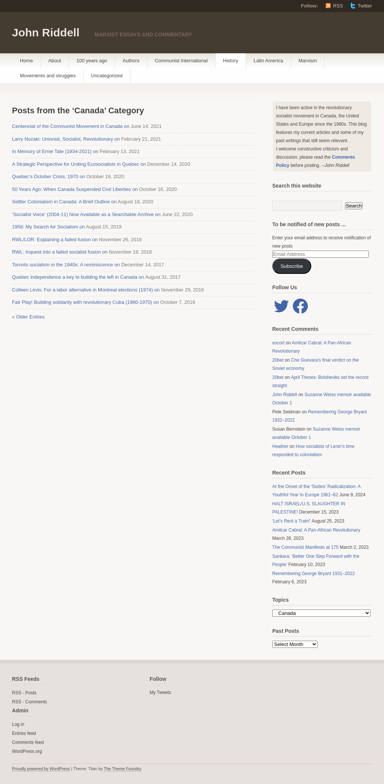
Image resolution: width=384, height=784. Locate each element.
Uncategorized (107, 75)
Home (26, 60)
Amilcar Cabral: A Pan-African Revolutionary (316, 530)
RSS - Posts (24, 692)
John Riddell (46, 32)
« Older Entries (28, 317)
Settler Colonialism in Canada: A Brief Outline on (64, 201)
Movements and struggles (48, 75)
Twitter (365, 6)
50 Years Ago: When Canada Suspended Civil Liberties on (75, 189)
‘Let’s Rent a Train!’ (291, 521)
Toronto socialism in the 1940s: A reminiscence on (66, 264)
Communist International (181, 60)
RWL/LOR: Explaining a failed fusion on (55, 239)
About (54, 60)
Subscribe (291, 266)
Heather (280, 446)
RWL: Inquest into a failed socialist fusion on (60, 252)
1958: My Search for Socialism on (48, 227)
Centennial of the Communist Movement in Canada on (70, 126)
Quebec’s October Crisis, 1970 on (48, 176)
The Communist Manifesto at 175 (305, 547)
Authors (131, 60)
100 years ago (91, 60)
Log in (18, 724)
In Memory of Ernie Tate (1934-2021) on (55, 151)
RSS (338, 6)
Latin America (268, 60)
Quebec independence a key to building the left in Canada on (78, 277)
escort (278, 342)
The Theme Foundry (122, 768)
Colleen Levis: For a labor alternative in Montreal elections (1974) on (86, 290)
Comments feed (28, 742)
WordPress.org (27, 751)
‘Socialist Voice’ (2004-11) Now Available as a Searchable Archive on (86, 214)
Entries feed (24, 733)
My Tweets (160, 692)
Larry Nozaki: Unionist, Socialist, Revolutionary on (66, 139)
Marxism (307, 60)
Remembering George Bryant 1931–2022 (313, 573)
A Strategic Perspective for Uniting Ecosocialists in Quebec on (79, 164)
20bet (278, 360)
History (230, 60)
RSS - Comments (29, 701)
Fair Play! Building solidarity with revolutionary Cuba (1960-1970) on (85, 302)
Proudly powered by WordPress (41, 768)
